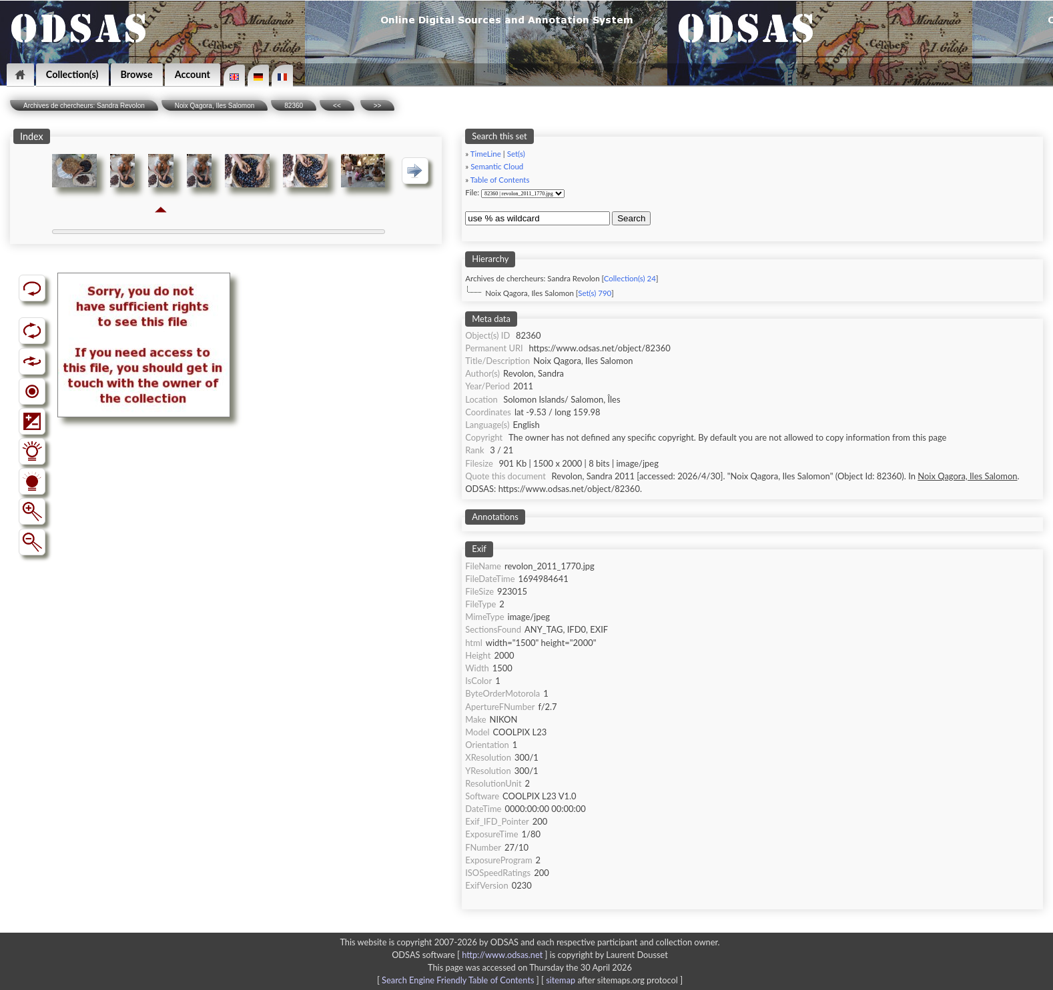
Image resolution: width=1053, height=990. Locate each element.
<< (337, 105)
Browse (137, 74)
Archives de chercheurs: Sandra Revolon (84, 105)
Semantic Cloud (496, 166)
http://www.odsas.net (502, 954)
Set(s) (516, 153)
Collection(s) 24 (630, 278)
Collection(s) (72, 74)
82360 (293, 105)
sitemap (560, 980)
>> (378, 105)
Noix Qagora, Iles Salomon (215, 105)
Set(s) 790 (594, 293)
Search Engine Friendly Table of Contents (458, 980)
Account (192, 74)
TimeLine (485, 153)
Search (631, 218)
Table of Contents (500, 179)
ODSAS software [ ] (471, 954)
